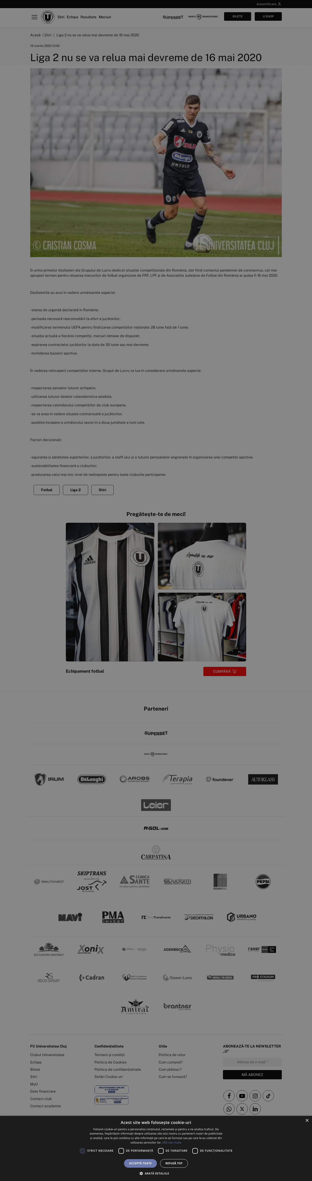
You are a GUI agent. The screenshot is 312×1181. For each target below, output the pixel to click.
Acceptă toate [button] (140, 1163)
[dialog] (156, 1148)
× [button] (307, 1120)
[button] (156, 1173)
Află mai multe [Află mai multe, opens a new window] (171, 1142)
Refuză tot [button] (174, 1163)
